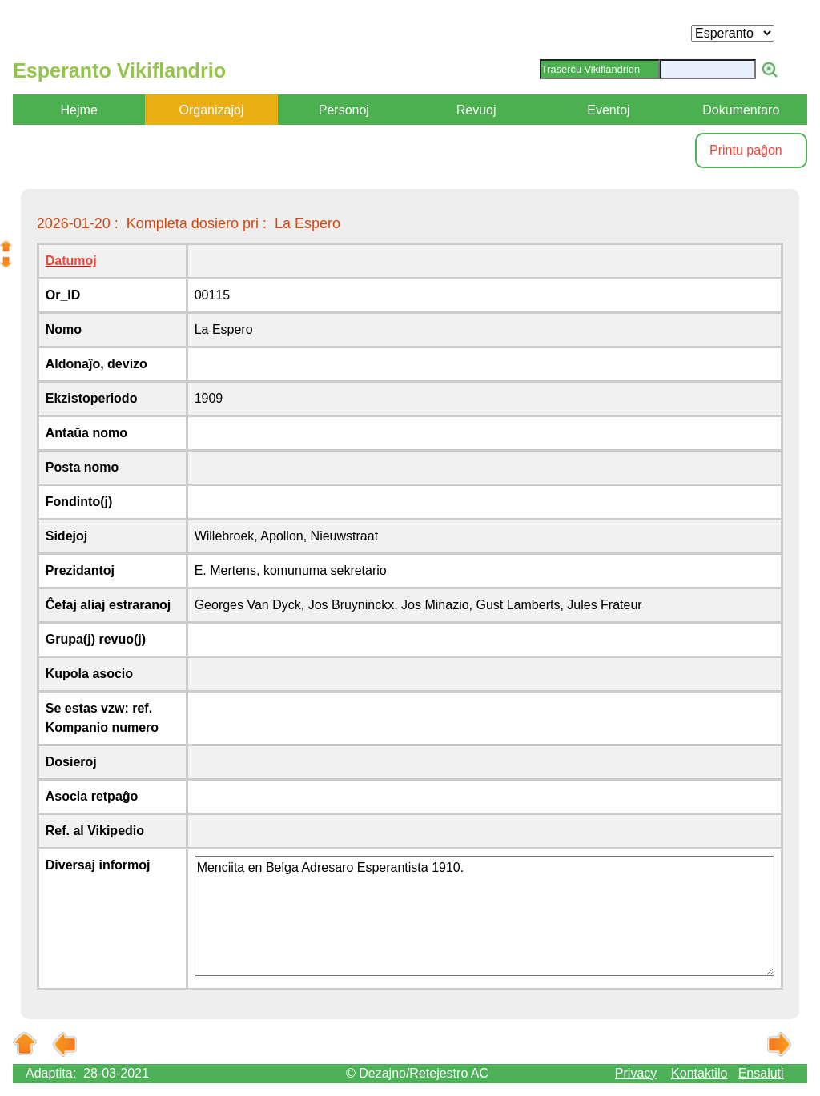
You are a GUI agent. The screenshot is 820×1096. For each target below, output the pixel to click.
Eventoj (608, 110)
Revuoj (476, 110)
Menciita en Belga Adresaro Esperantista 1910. (485, 916)
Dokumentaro (740, 110)
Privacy (636, 1073)
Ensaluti (761, 1073)
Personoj (344, 110)
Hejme (79, 110)
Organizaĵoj (211, 110)
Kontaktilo (699, 1073)
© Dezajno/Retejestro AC (417, 1073)
